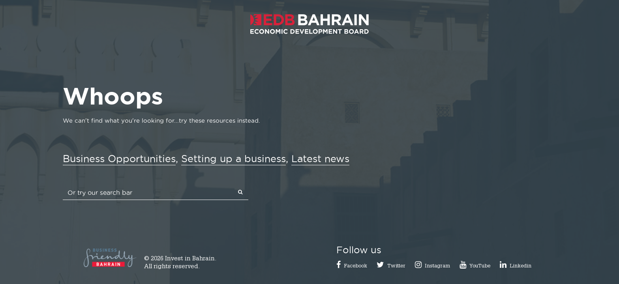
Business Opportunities (119, 158)
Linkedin (520, 266)
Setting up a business (233, 158)
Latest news (320, 158)
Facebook (355, 266)
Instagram (437, 266)
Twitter (396, 266)
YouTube (479, 266)
